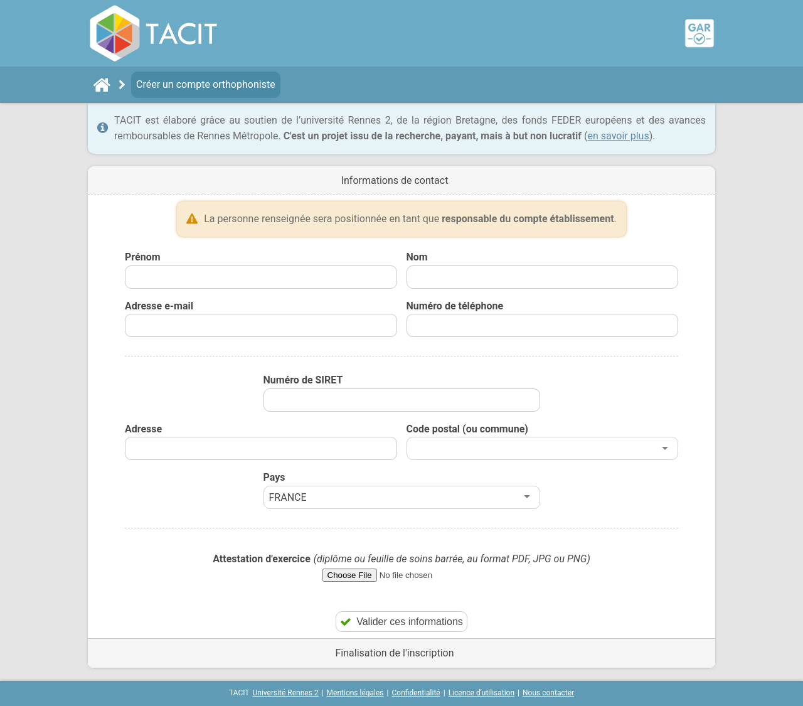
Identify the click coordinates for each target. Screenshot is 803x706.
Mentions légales (355, 692)
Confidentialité (416, 692)
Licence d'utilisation (481, 692)
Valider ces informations (401, 622)
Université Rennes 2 (285, 692)
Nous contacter (548, 692)
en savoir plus (618, 136)
